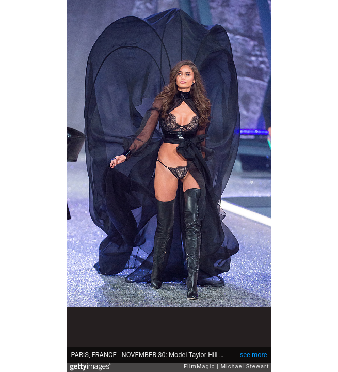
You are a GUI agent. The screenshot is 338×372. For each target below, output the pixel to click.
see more (253, 355)
